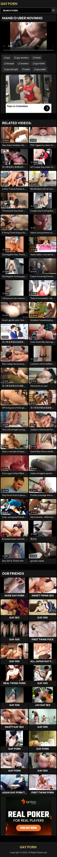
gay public (41, 69)
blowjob (10, 63)
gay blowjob (12, 69)
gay (8, 57)
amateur (25, 63)
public (27, 69)
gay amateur (23, 57)
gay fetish (40, 63)
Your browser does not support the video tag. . (28, 38)
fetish (38, 57)
